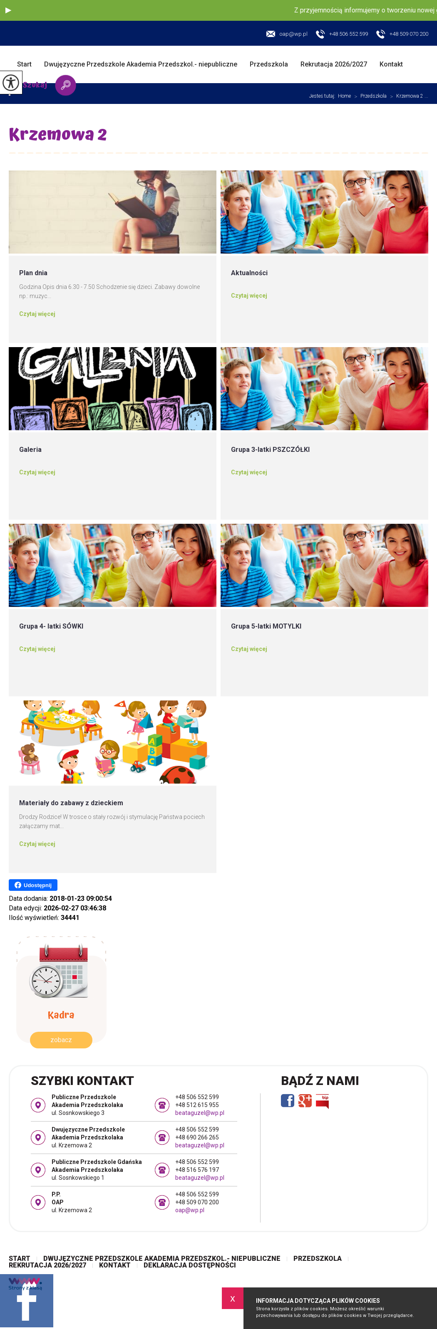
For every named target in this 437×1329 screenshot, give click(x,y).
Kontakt (391, 64)
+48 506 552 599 (342, 34)
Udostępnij (33, 885)
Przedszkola (269, 64)
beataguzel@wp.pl (199, 1113)
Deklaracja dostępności (190, 1265)
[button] (8, 10)
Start (24, 64)
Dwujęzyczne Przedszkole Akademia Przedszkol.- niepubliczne (140, 64)
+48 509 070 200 (402, 34)
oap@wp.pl (287, 34)
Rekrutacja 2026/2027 (333, 64)
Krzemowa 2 (58, 136)
